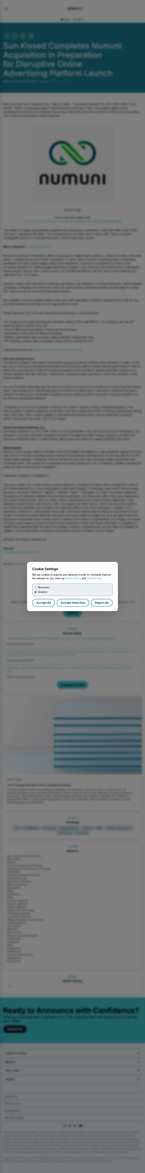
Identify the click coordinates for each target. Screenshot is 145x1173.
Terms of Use (94, 578)
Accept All (43, 602)
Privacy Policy (73, 578)
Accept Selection (73, 602)
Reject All (101, 602)
